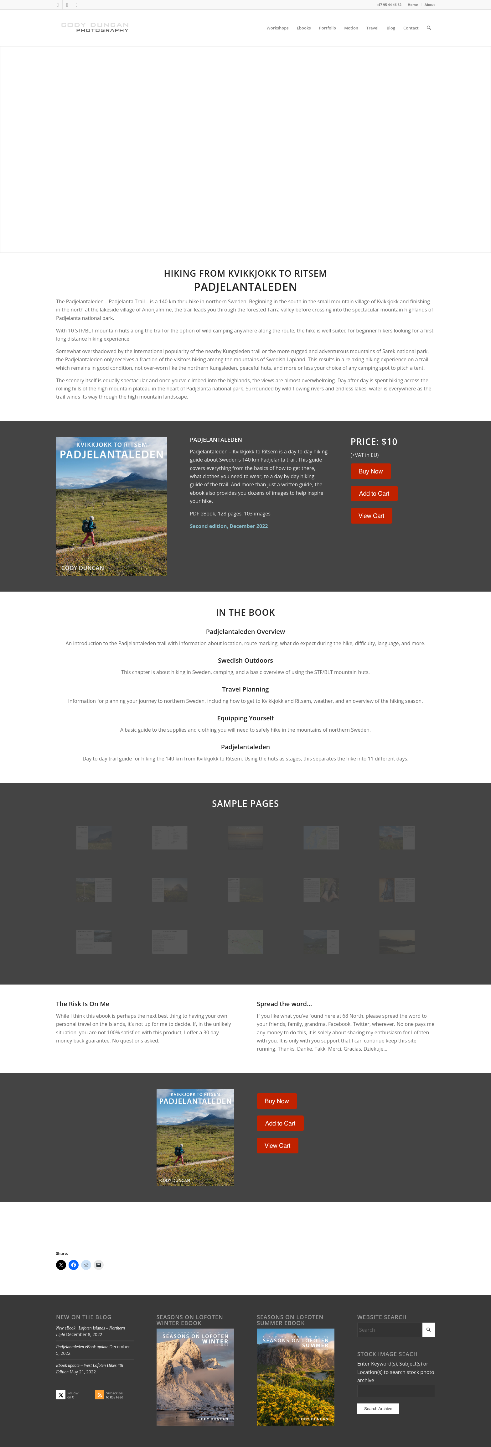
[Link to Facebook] (67, 4)
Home (413, 4)
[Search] (429, 28)
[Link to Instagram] (76, 4)
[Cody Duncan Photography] (95, 28)
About (430, 4)
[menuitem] (413, 4)
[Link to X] (57, 4)
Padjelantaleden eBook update (82, 1347)
